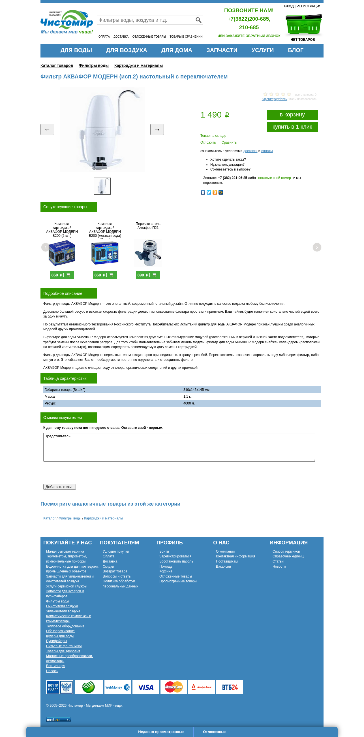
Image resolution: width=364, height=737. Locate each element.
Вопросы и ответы (117, 576)
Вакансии (223, 566)
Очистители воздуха (62, 606)
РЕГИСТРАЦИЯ (309, 6)
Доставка (110, 561)
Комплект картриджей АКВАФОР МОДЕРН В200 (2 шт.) (65, 230)
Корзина (165, 571)
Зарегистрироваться (175, 556)
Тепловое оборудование (65, 626)
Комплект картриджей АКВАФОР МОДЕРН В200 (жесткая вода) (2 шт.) (108, 232)
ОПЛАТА (104, 36)
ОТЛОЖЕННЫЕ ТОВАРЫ (149, 36)
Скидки (108, 566)
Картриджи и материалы (138, 65)
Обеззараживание (60, 631)
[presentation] (86, 473)
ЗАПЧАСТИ (221, 50)
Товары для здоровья (63, 651)
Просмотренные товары (178, 581)
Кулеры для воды (60, 636)
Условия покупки (116, 551)
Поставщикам (227, 561)
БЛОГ (295, 50)
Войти (164, 551)
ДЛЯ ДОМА (176, 50)
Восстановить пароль (176, 561)
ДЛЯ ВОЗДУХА (126, 50)
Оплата (108, 556)
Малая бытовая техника (65, 551)
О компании (225, 551)
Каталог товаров (56, 65)
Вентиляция (55, 666)
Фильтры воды (94, 65)
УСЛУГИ (263, 50)
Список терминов (286, 551)
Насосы (52, 671)
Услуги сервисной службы (66, 586)
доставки (250, 151)
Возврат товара (115, 571)
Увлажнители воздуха (63, 611)
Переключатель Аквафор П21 (150, 226)
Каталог (49, 518)
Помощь (165, 566)
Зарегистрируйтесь (274, 99)
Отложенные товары (175, 576)
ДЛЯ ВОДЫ (76, 50)
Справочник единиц (288, 556)
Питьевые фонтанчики (64, 646)
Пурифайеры (56, 641)
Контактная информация (235, 556)
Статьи (278, 561)
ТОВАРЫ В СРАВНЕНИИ (186, 36)
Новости (279, 566)
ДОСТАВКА (121, 36)
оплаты (267, 151)
